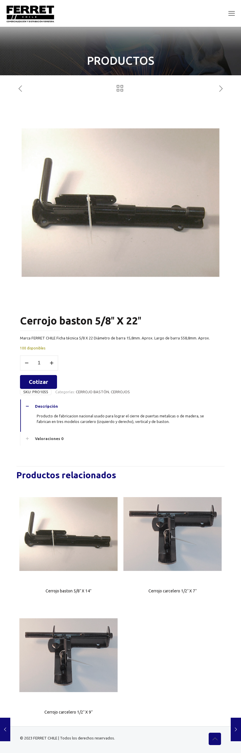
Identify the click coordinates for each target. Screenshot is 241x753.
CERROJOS (120, 392)
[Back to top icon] (215, 739)
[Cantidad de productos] (39, 363)
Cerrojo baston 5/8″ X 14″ (68, 591)
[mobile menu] (232, 13)
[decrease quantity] (26, 363)
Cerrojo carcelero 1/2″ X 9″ (68, 712)
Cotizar (38, 382)
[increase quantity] (51, 363)
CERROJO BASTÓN (92, 392)
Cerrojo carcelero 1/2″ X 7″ (172, 591)
